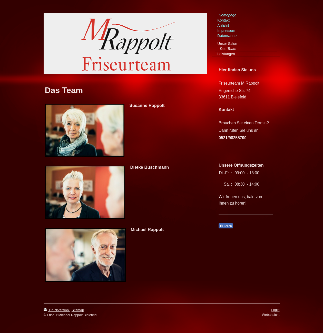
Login (275, 310)
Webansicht (271, 315)
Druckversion (57, 310)
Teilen (226, 226)
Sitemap (78, 310)
